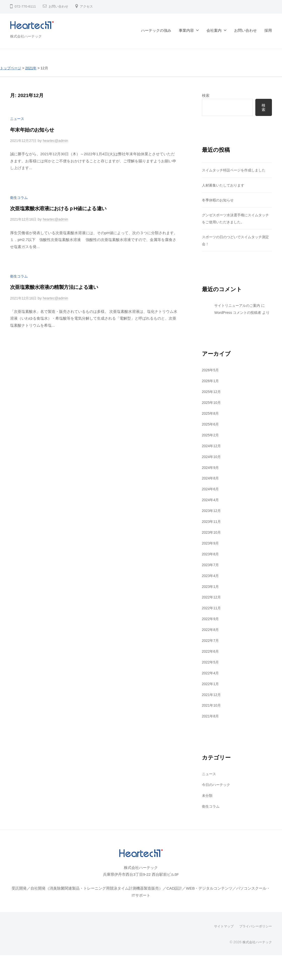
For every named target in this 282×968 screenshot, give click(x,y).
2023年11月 (212, 528)
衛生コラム (19, 197)
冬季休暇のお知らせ (219, 200)
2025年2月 (211, 442)
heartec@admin (58, 140)
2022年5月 (211, 669)
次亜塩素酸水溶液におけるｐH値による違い (64, 208)
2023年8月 (211, 560)
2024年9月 (211, 474)
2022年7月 (211, 647)
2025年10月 (212, 409)
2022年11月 (212, 614)
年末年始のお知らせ (34, 129)
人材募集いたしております (224, 185)
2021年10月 (212, 712)
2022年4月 (211, 679)
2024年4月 (211, 506)
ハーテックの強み (156, 30)
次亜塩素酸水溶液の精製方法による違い (59, 287)
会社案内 (214, 30)
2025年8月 (211, 420)
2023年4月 (211, 582)
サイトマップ (220, 932)
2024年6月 (211, 496)
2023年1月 (211, 593)
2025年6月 (211, 431)
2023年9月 (211, 550)
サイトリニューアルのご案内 (238, 306)
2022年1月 (211, 690)
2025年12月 (212, 399)
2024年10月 (212, 463)
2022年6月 (211, 658)
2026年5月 (211, 377)
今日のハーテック (217, 791)
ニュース (17, 118)
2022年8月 (211, 636)
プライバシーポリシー (254, 932)
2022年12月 (212, 604)
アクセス (88, 6)
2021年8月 (211, 722)
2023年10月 (212, 539)
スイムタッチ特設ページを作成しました (236, 170)
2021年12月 (212, 701)
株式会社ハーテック (27, 36)
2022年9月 (211, 625)
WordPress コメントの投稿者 (239, 312)
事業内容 (186, 30)
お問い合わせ (59, 6)
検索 (205, 95)
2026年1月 (211, 388)
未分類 (207, 802)
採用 (268, 30)
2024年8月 (211, 485)
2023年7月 (211, 571)
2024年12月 (212, 452)
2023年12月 (212, 517)
